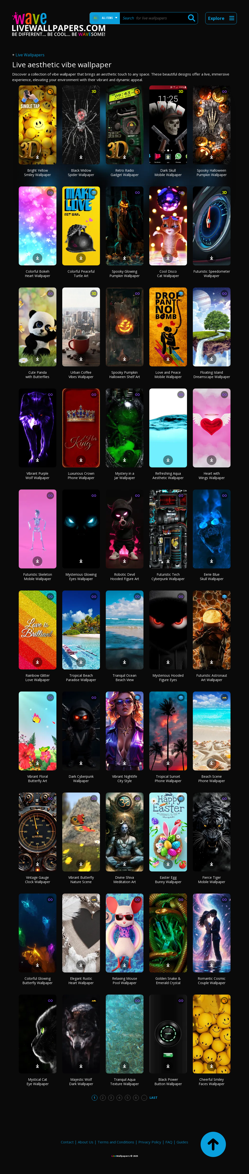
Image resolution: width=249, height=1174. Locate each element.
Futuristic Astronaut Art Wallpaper (211, 677)
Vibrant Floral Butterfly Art (37, 778)
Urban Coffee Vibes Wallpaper (81, 374)
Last (154, 1097)
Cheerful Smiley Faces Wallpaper (211, 1081)
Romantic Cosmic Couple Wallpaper (211, 980)
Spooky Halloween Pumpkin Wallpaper (211, 172)
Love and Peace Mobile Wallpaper (168, 374)
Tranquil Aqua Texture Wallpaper (124, 1081)
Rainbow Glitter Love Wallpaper (37, 677)
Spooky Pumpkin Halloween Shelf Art (124, 374)
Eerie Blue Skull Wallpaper (211, 576)
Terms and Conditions (116, 1142)
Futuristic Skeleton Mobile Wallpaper (37, 576)
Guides (182, 1142)
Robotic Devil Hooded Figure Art (124, 576)
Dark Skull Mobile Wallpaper (168, 172)
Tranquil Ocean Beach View (124, 677)
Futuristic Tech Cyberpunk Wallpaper (168, 576)
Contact (67, 1142)
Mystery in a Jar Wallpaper (124, 475)
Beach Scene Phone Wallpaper (211, 778)
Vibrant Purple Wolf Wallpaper (37, 475)
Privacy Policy (149, 1142)
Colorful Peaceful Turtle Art (81, 273)
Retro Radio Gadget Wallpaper (125, 172)
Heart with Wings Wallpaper (212, 475)
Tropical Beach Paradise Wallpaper (81, 677)
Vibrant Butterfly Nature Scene (81, 879)
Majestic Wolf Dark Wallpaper (81, 1081)
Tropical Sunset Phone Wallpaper (168, 778)
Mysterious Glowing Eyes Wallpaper (81, 576)
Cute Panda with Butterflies (37, 374)
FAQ (168, 1142)
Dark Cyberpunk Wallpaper (81, 778)
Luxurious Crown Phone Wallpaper (81, 475)
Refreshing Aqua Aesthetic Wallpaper (168, 475)
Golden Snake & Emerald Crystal (168, 980)
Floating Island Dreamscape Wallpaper (211, 374)
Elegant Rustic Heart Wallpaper (81, 980)
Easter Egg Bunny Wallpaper (168, 879)
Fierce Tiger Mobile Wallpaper (211, 879)
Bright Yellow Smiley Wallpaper (37, 172)
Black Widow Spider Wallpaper (81, 172)
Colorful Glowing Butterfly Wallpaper (37, 980)
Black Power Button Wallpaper (168, 1081)
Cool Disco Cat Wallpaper (168, 273)
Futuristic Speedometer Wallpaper (211, 273)
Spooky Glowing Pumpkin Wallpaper (124, 273)
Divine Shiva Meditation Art (124, 879)
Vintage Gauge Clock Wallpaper (37, 879)
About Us (85, 1142)
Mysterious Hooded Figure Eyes (168, 677)
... (144, 1097)
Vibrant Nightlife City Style (124, 778)
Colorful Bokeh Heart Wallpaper (37, 273)
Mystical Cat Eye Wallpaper (38, 1081)
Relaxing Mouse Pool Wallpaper (124, 980)
